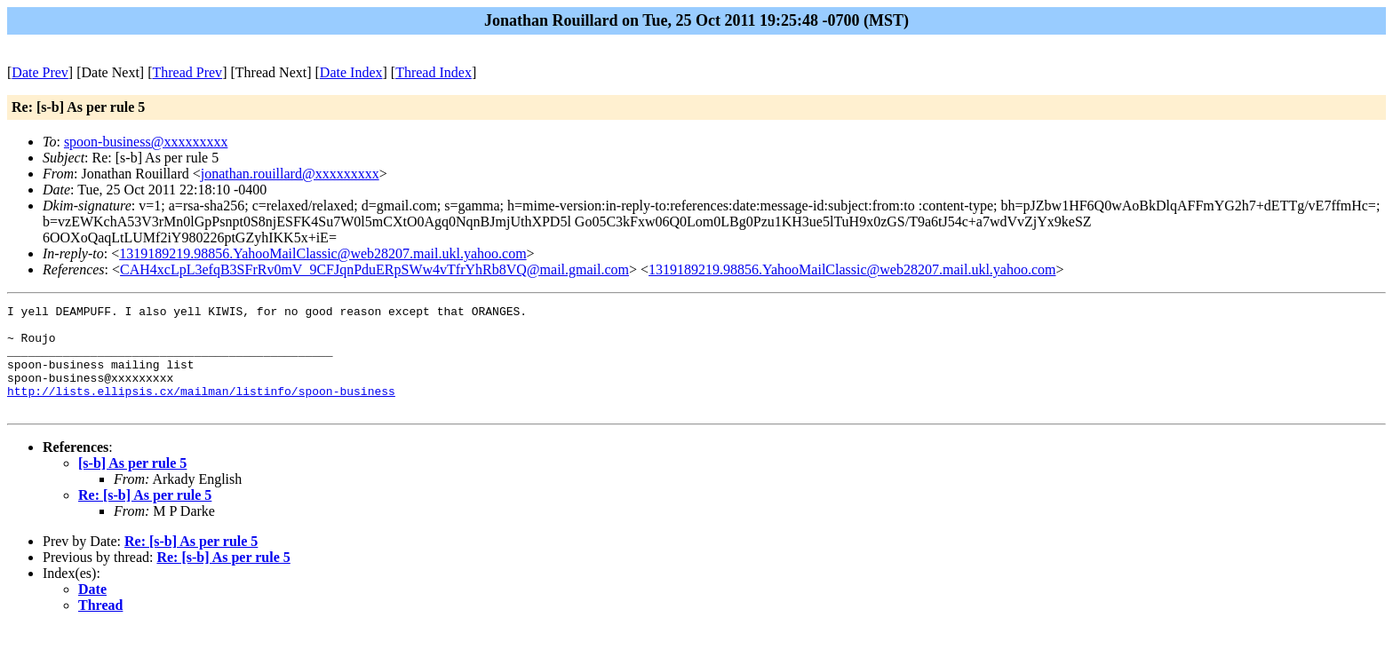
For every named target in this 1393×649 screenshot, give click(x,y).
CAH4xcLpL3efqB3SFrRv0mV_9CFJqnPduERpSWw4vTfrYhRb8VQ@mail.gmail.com (374, 269)
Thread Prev (187, 72)
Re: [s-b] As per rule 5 (144, 516)
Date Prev (40, 72)
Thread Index (433, 72)
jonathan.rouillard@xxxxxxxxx (290, 173)
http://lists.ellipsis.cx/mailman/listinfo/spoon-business (201, 409)
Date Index (351, 72)
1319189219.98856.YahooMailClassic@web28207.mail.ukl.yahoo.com (322, 253)
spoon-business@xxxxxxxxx (146, 141)
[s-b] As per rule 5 (132, 484)
